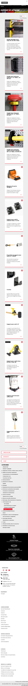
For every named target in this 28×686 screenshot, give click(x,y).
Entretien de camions (6, 637)
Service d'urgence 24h (6, 666)
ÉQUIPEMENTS (9, 5)
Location (3, 639)
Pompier (3, 593)
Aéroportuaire (4, 616)
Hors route (3, 622)
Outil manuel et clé (16, 5)
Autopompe (4, 614)
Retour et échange (5, 668)
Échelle (2, 618)
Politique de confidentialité (21, 681)
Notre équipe (4, 652)
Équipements (3, 5)
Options (3, 612)
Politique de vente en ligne (7, 672)
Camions (3, 610)
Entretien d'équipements (7, 635)
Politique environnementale (7, 674)
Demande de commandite (7, 675)
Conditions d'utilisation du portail (8, 670)
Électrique (3, 620)
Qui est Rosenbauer (5, 608)
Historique (3, 651)
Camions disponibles (5, 626)
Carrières (3, 656)
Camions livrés (4, 628)
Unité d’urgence (5, 624)
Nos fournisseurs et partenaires (8, 654)
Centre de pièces (5, 641)
